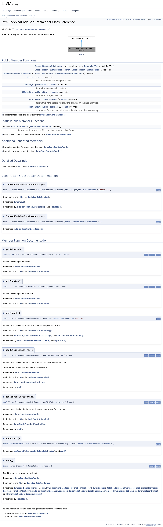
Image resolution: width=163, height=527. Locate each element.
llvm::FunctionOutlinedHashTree (29, 382)
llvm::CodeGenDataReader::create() (33, 340)
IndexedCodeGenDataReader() (30, 206)
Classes (55, 11)
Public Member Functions (116, 19)
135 (20, 419)
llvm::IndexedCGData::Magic (37, 335)
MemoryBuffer (91, 66)
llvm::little (18, 335)
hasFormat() (19, 451)
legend (81, 54)
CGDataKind (27, 92)
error (42, 488)
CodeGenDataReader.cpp (40, 330)
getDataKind (41, 92)
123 (20, 303)
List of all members (155, 19)
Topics (30, 11)
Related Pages (19, 11)
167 (20, 330)
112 (20, 197)
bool (31, 99)
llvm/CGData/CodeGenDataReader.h (31, 29)
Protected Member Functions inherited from (35, 147)
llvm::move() (19, 202)
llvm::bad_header (22, 488)
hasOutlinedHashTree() (147, 488)
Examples (75, 11)
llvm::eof (35, 488)
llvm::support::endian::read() (70, 335)
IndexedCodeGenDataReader (20, 16)
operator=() (56, 206)
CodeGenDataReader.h (37, 166)
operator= (40, 73)
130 (20, 377)
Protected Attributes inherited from (31, 151)
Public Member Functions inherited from (33, 114)
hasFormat (22, 127)
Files (65, 11)
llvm (3, 16)
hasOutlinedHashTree (46, 99)
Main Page (7, 11)
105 (18, 166)
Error (30, 77)
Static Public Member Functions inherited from (36, 134)
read (37, 77)
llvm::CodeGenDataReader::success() (24, 494)
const (67, 70)
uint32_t (28, 84)
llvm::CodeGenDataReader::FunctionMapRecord (69, 488)
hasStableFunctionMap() (14, 491)
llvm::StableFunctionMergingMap (29, 424)
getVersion (40, 84)
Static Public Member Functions (137, 19)
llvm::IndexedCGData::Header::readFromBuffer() (135, 491)
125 (20, 271)
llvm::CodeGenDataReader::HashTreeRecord (114, 488)
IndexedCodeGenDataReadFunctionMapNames (89, 491)
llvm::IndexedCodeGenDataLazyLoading (46, 491)
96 (20, 483)
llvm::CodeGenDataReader (52, 114)
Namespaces (41, 11)
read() (19, 387)
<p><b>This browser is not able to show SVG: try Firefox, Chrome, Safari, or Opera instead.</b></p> (81, 44)
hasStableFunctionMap (46, 107)
